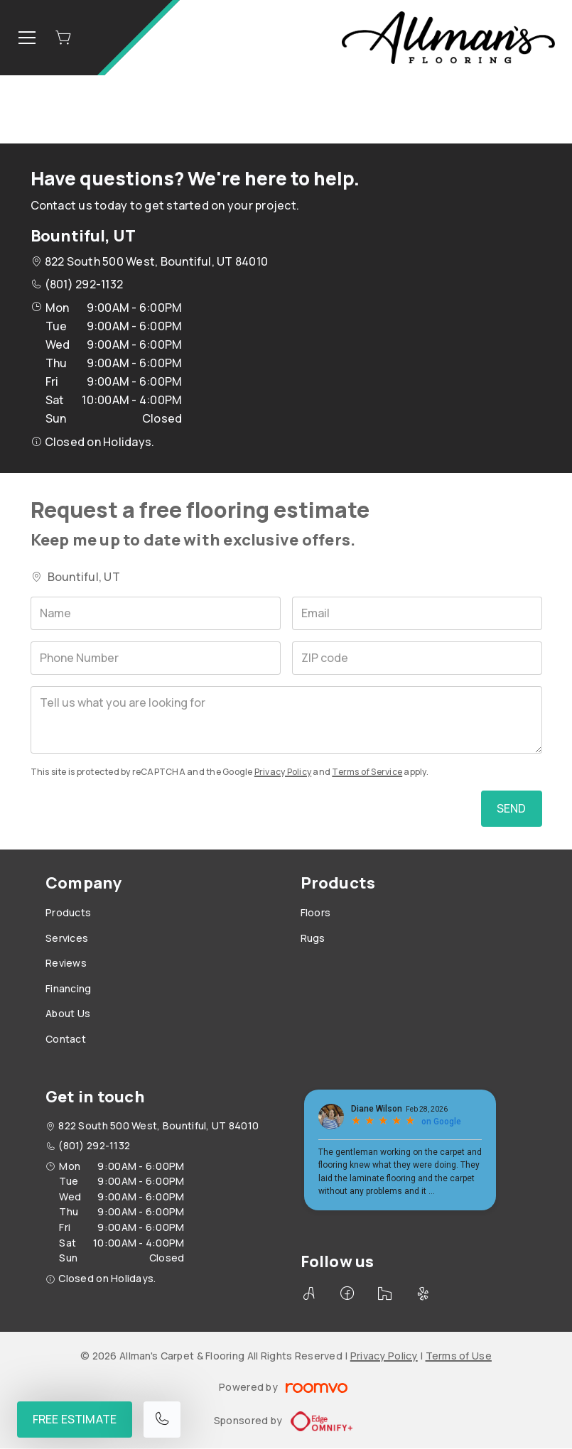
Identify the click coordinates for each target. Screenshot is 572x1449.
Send (512, 808)
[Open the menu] (27, 37)
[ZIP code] (417, 658)
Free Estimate (75, 1419)
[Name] (156, 613)
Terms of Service (367, 772)
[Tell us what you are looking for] (286, 720)
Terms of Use (459, 1355)
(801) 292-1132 (84, 284)
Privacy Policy (282, 772)
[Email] (417, 613)
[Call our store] (162, 1419)
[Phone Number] (156, 658)
